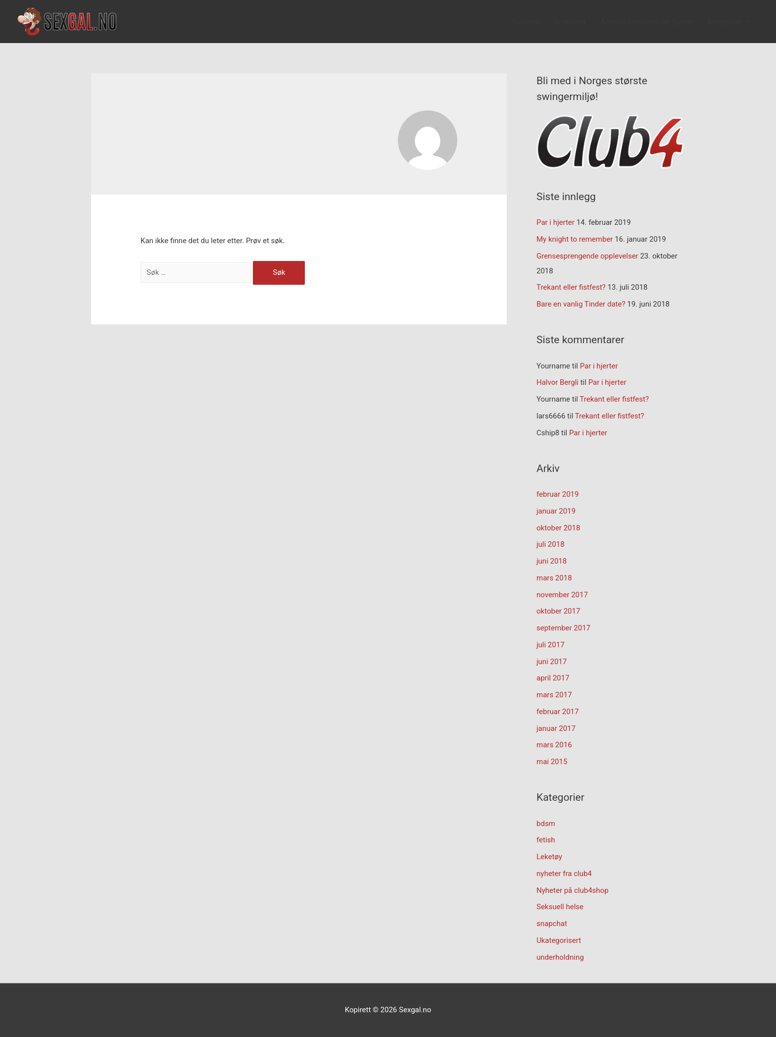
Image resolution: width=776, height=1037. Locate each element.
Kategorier (725, 21)
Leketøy (549, 856)
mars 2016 (554, 744)
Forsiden (525, 21)
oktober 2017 (558, 611)
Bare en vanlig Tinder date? (581, 304)
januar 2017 (556, 728)
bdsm (545, 823)
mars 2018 (554, 577)
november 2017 (562, 594)
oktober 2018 (558, 527)
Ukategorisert (558, 940)
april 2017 (552, 678)
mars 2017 (554, 694)
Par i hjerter (555, 222)
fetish (545, 839)
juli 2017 (550, 644)
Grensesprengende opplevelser (587, 256)
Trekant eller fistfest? (571, 287)
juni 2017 (551, 661)
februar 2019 (557, 494)
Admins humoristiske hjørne (646, 21)
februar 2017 (557, 711)
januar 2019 (556, 511)
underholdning (560, 957)
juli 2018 (550, 544)
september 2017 (563, 627)
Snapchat (569, 21)
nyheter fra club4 (564, 873)
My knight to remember (574, 239)
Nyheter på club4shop (572, 890)
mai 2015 (551, 761)
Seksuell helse (559, 906)
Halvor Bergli (557, 382)
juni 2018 (551, 561)
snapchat (551, 923)
